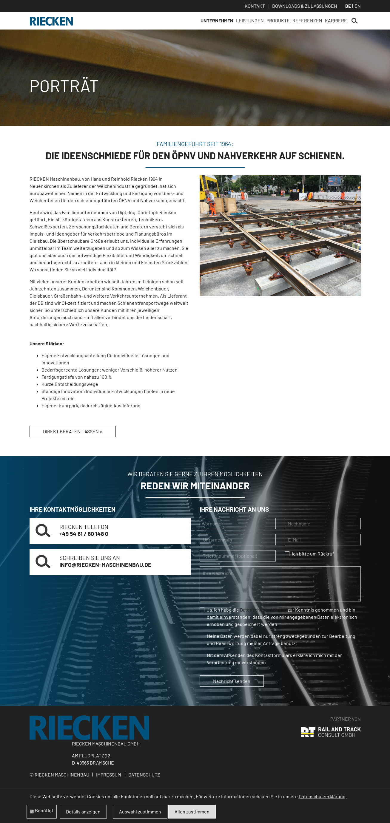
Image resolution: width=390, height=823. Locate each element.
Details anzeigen (83, 811)
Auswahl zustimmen (140, 811)
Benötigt (44, 810)
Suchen (354, 21)
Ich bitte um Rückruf (313, 553)
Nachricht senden (231, 681)
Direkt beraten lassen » (72, 431)
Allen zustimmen (192, 811)
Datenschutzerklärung (263, 609)
